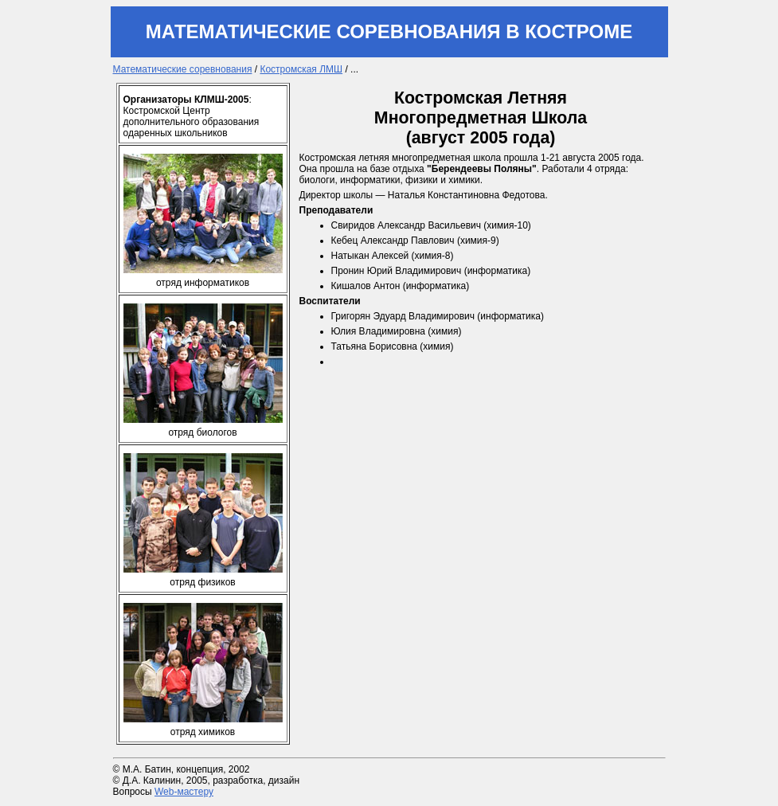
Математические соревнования (182, 69)
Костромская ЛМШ (301, 69)
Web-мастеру (183, 791)
